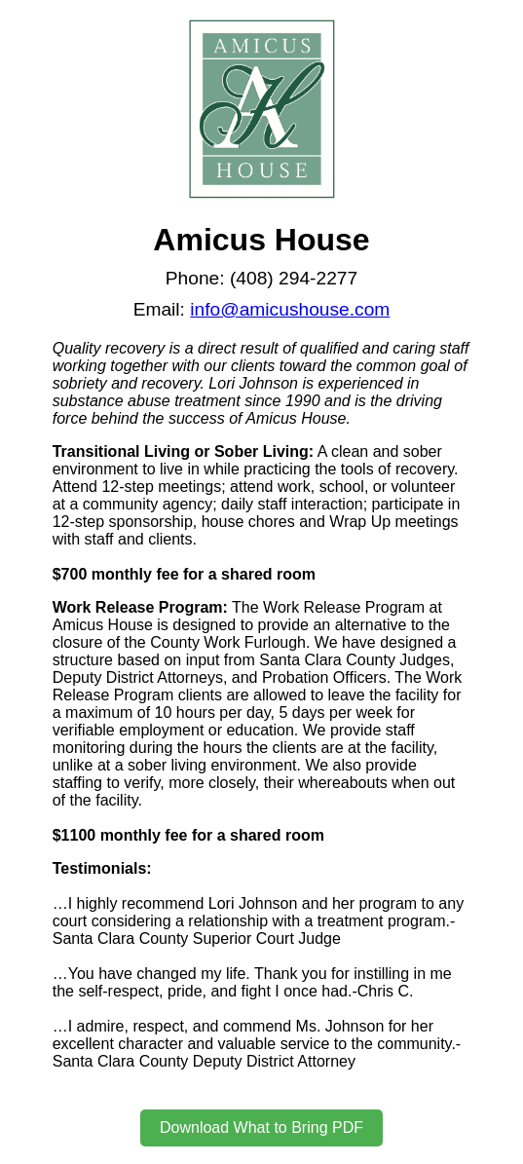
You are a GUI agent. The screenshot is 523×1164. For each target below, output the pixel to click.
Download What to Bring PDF (261, 1127)
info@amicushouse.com (290, 309)
